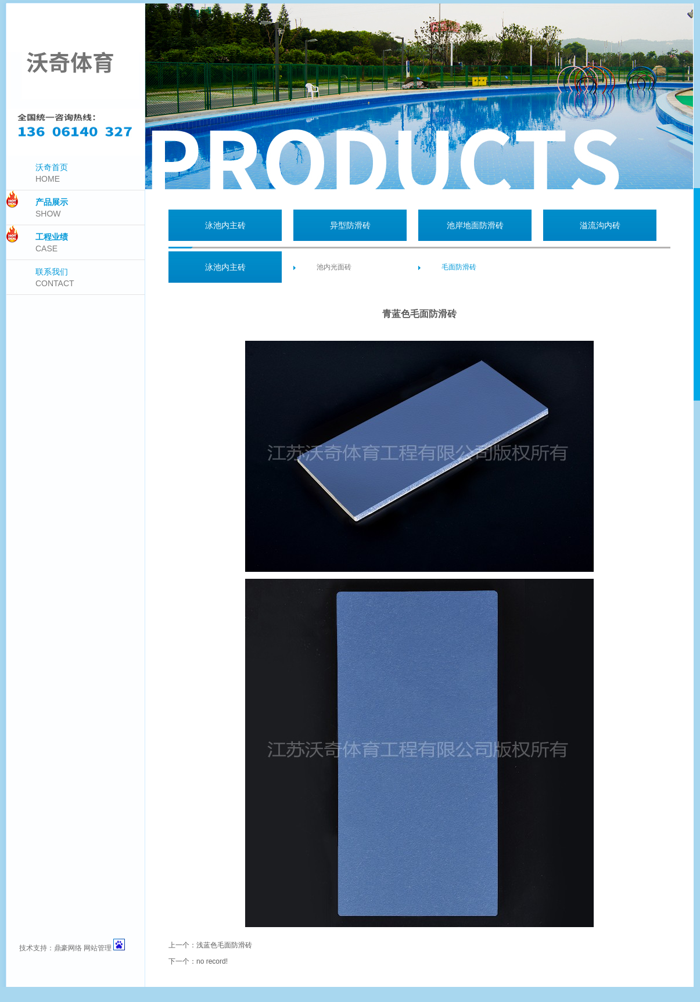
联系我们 (54, 277)
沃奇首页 (51, 173)
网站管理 (98, 948)
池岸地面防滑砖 (475, 225)
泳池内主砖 (225, 225)
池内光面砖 (334, 267)
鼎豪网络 (68, 948)
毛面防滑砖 (458, 267)
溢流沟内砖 (600, 225)
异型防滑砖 (350, 225)
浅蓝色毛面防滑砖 (224, 945)
